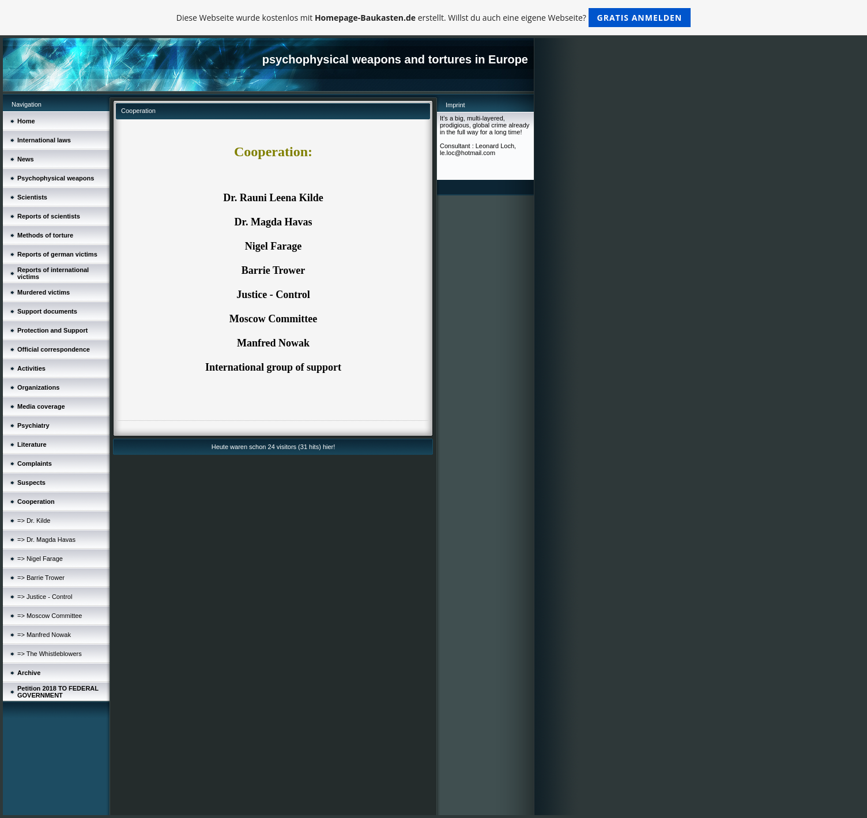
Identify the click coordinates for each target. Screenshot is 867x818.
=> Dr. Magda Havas (46, 539)
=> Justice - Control (44, 596)
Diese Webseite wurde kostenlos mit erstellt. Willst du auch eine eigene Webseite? (433, 17)
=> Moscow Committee (49, 615)
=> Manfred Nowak (44, 634)
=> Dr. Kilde (33, 520)
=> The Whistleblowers (49, 653)
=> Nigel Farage (40, 558)
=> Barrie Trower (41, 577)
